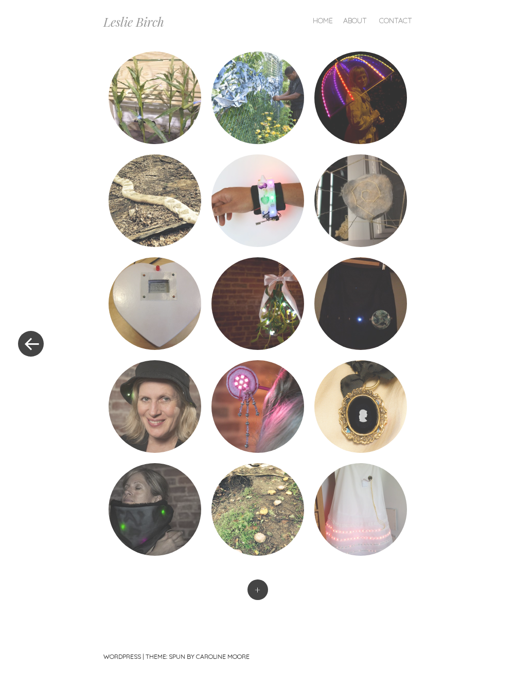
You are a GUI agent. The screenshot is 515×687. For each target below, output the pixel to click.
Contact (395, 20)
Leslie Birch (133, 21)
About (355, 20)
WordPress (122, 656)
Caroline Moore (223, 656)
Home (323, 20)
